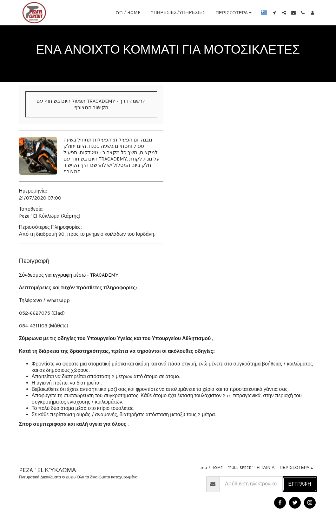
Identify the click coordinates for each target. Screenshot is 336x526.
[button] (274, 12)
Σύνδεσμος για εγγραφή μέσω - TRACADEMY (69, 275)
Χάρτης (71, 216)
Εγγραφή (299, 484)
